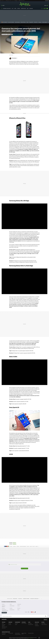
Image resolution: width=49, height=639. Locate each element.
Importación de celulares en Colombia (5, 610)
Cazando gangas (12, 605)
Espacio (18, 8)
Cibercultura (23, 8)
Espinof (16, 624)
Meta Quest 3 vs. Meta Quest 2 (34, 598)
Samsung (40, 22)
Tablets (11, 604)
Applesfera (3, 625)
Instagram (45, 8)
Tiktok (44, 8)
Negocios (31, 8)
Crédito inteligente (44, 22)
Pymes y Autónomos (44, 624)
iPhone (18, 546)
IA (48, 22)
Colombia (11, 608)
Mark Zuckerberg (17, 22)
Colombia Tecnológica (7, 8)
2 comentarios (5, 34)
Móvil (15, 8)
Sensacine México (17, 633)
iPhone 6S (18, 608)
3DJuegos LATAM (10, 633)
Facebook (42, 8)
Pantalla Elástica (12, 609)
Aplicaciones (19, 604)
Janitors (14, 542)
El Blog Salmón (43, 623)
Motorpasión (30, 623)
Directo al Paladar (24, 623)
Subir (45, 619)
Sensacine (16, 623)
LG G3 (34, 546)
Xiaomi (18, 609)
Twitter (41, 8)
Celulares (14, 546)
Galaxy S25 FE (31, 22)
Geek (27, 8)
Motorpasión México (31, 633)
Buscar (45, 616)
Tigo (31, 546)
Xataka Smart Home (4, 626)
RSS (33, 612)
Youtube (47, 8)
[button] (14, 58)
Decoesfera (36, 624)
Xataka (3, 623)
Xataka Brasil (3, 634)
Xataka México (4, 633)
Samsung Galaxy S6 (23, 546)
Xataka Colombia (24, 4)
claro (28, 546)
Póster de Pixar (15, 598)
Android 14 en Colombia (26, 598)
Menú (3, 5)
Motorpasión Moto (30, 624)
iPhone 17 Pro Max (23, 22)
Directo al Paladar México (24, 633)
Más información (31, 638)
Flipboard (10, 34)
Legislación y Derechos (3, 606)
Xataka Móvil (3, 624)
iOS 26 (27, 22)
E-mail (12, 34)
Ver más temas (4, 612)
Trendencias (36, 623)
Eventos (18, 605)
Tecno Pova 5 (20, 598)
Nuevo (45, 5)
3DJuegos (9, 623)
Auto (12, 8)
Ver (25, 568)
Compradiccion (37, 625)
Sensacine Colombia (17, 634)
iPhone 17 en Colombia (11, 22)
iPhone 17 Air (35, 22)
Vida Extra (9, 624)
